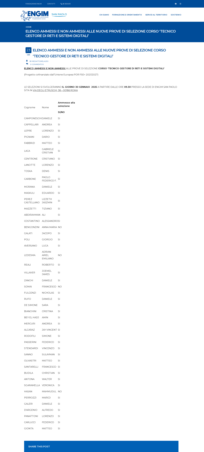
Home (28, 27)
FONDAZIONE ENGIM (34, 4)
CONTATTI (51, 4)
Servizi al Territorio (156, 15)
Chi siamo (104, 15)
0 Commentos (37, 64)
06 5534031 (67, 4)
